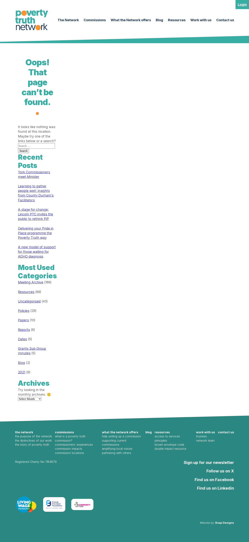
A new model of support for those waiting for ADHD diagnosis (37, 251)
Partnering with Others (116, 453)
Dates (22, 339)
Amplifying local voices (117, 448)
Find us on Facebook (214, 479)
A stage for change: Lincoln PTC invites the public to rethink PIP (35, 214)
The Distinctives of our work (33, 440)
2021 (21, 372)
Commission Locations (69, 453)
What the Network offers (131, 20)
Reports (24, 330)
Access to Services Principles (167, 438)
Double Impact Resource (170, 448)
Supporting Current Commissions (114, 442)
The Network (68, 20)
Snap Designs (224, 522)
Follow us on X (220, 471)
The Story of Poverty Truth (32, 444)
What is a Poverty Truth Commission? (70, 438)
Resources (177, 20)
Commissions (95, 20)
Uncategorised (29, 301)
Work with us (200, 20)
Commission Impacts (68, 448)
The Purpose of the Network (33, 436)
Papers (23, 320)
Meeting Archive (30, 282)
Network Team (205, 440)
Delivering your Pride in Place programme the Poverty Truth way (35, 233)
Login (242, 4)
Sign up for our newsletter (209, 462)
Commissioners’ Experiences (74, 444)
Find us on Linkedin (215, 488)
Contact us (225, 20)
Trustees (201, 436)
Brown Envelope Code (169, 444)
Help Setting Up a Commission (121, 436)
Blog (159, 20)
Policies (23, 311)
